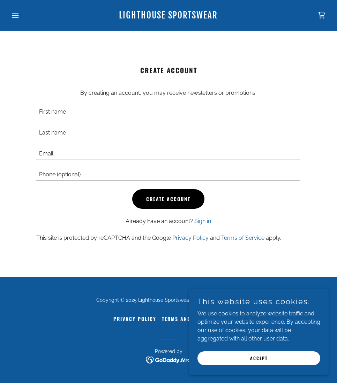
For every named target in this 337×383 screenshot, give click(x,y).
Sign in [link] (202, 221)
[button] (32, 15)
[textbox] (168, 112)
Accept (259, 358)
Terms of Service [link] (242, 238)
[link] (168, 16)
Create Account (168, 198)
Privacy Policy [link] (190, 238)
